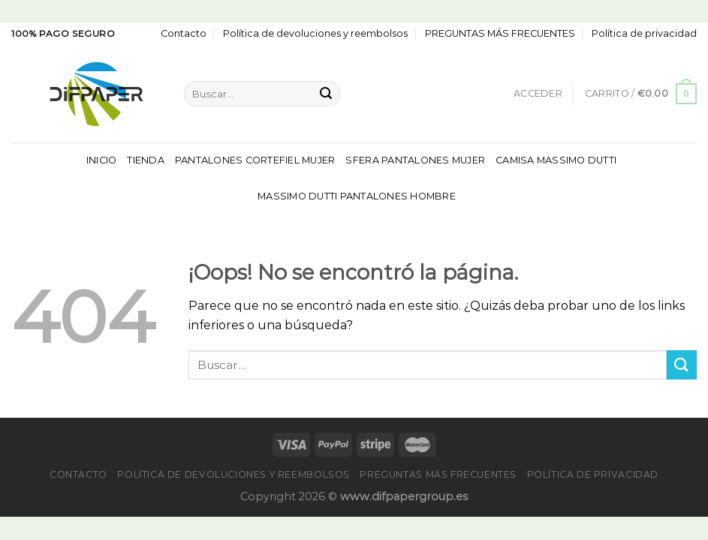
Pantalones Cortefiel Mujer (255, 160)
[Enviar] (326, 93)
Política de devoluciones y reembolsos (315, 33)
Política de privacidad (644, 33)
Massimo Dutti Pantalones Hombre (357, 196)
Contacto (183, 33)
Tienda (145, 160)
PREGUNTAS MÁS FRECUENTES (500, 33)
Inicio (101, 160)
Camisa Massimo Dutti (556, 160)
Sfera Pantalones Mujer (415, 160)
